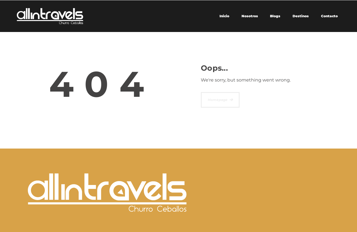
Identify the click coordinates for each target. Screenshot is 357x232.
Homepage (218, 100)
